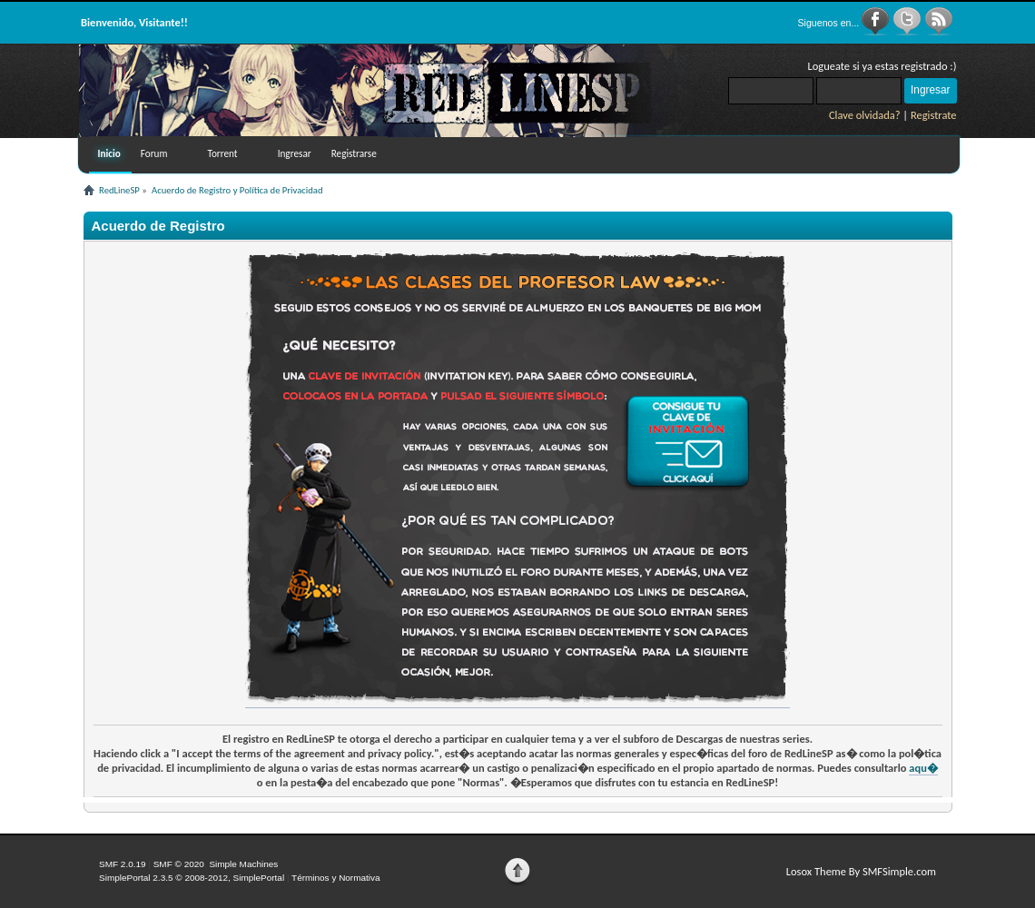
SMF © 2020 (178, 864)
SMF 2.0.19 (122, 864)
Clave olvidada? (865, 115)
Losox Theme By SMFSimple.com (861, 871)
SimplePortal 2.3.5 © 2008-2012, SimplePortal (191, 878)
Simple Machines (243, 864)
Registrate (934, 115)
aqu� (923, 768)
